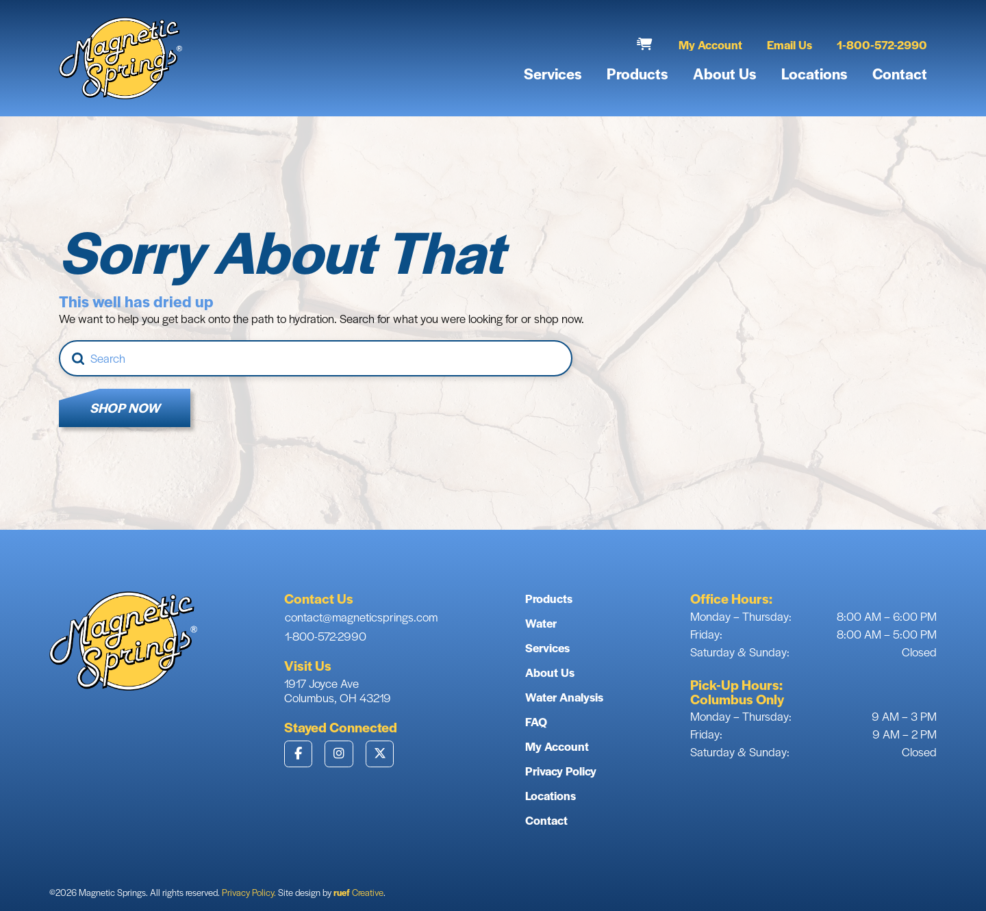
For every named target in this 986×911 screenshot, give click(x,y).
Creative (358, 892)
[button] (644, 44)
